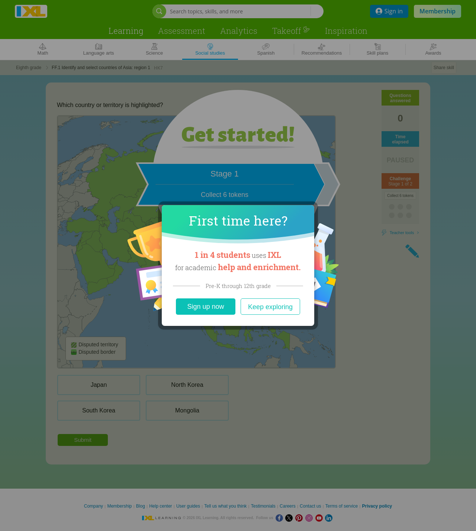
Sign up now (205, 306)
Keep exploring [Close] (270, 307)
